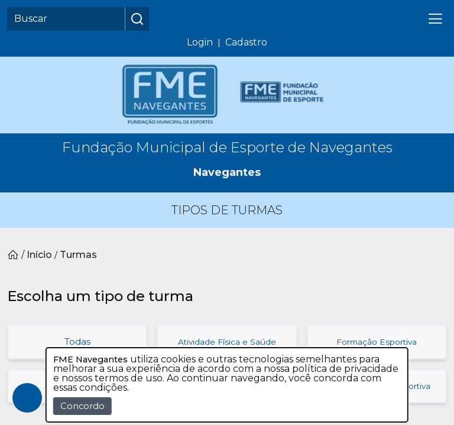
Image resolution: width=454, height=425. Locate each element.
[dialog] (227, 385)
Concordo (82, 406)
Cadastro (246, 42)
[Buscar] (66, 19)
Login (200, 42)
